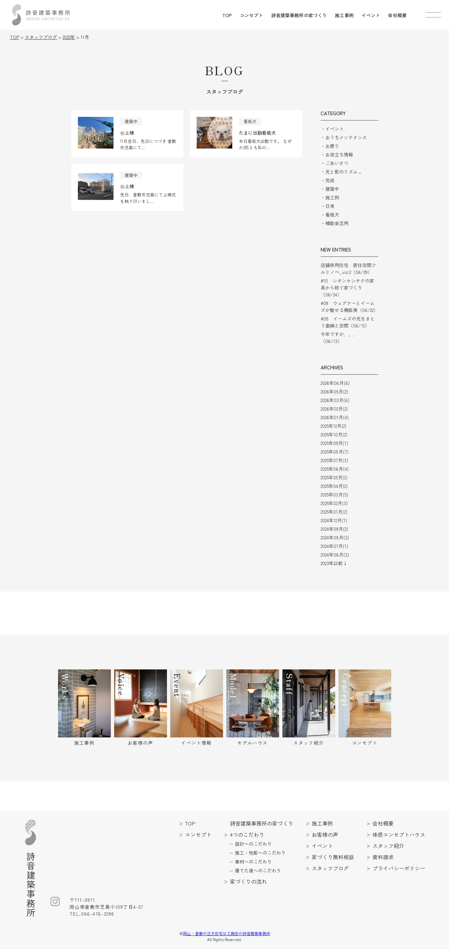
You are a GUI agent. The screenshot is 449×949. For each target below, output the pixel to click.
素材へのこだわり (253, 861)
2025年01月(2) (334, 511)
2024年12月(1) (334, 520)
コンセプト (251, 15)
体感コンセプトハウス (398, 834)
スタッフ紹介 (388, 846)
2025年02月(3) (334, 503)
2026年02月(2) (334, 408)
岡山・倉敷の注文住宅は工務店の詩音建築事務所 (226, 933)
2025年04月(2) (334, 486)
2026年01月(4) (335, 417)
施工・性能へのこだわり (260, 852)
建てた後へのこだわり (258, 870)
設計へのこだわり (253, 843)
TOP (227, 15)
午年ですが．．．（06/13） (339, 337)
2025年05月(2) (334, 477)
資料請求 (383, 857)
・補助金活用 (334, 223)
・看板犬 (330, 214)
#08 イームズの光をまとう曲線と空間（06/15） (348, 322)
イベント (371, 15)
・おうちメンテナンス (344, 137)
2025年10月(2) (334, 434)
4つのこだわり (247, 834)
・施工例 (330, 197)
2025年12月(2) (333, 426)
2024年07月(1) (334, 546)
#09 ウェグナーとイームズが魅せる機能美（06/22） (349, 306)
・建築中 (330, 189)
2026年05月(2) (334, 391)
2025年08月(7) (334, 451)
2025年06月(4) (335, 468)
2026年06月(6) (335, 383)
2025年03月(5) (334, 494)
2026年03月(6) (335, 400)
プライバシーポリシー (398, 868)
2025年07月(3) (334, 460)
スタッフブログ (330, 868)
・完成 (328, 180)
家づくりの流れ (248, 881)
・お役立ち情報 (337, 154)
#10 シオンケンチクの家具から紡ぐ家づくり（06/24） (347, 287)
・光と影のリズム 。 (342, 171)
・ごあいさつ (334, 163)
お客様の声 (325, 834)
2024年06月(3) (335, 554)
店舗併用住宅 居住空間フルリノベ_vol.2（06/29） (348, 268)
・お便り (330, 146)
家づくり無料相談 (333, 857)
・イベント (332, 128)
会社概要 (397, 15)
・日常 (328, 206)
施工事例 (344, 15)
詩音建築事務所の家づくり (299, 15)
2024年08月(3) (335, 537)
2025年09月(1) (334, 443)
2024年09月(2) (334, 528)
